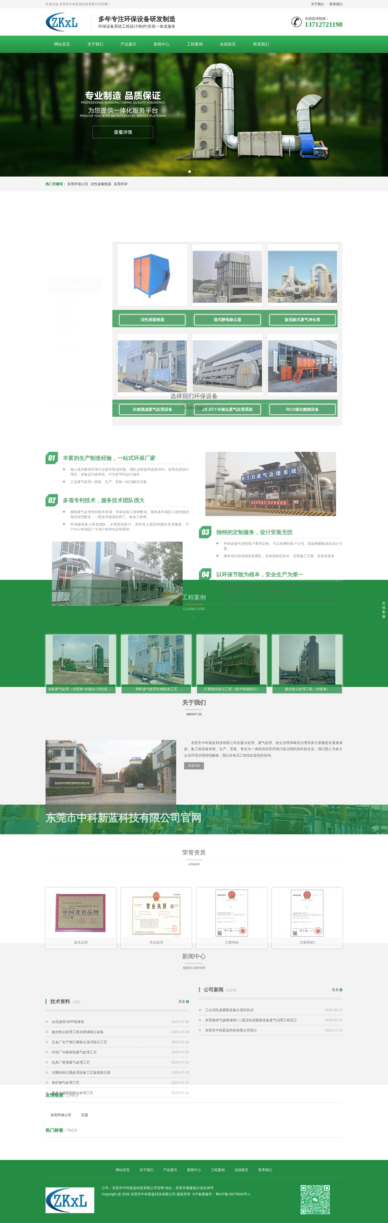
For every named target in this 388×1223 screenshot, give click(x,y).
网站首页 (62, 44)
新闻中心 (162, 44)
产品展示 (128, 44)
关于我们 (317, 4)
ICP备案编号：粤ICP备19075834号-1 (221, 1194)
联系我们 (336, 4)
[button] (189, 171)
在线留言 (228, 44)
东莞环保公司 (77, 184)
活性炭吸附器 (101, 184)
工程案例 (195, 44)
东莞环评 (121, 184)
